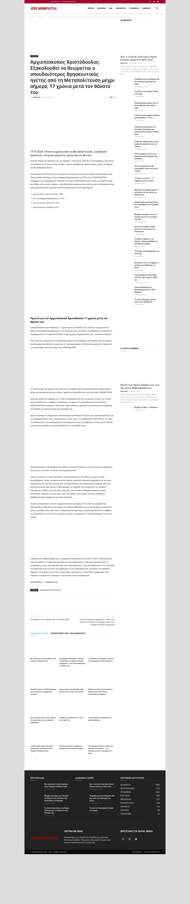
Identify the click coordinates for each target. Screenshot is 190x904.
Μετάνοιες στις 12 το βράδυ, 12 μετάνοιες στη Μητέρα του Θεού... (147, 265)
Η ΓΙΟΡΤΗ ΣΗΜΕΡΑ (129, 348)
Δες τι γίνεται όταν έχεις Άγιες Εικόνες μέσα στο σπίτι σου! (138, 58)
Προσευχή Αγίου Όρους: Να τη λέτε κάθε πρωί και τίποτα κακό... (146, 105)
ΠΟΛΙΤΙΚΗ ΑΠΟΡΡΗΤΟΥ (69, 2)
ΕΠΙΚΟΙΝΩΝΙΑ (55, 2)
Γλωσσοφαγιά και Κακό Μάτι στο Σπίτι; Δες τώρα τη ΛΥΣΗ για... (146, 277)
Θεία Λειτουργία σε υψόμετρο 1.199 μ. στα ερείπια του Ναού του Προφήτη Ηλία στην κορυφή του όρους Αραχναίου (97, 672)
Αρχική (32, 17)
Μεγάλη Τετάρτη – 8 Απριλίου (146, 407)
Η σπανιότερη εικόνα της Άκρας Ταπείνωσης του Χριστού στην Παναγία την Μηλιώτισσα (41, 798)
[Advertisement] (72, 37)
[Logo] (43, 8)
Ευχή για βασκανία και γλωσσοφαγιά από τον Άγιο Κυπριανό (145, 289)
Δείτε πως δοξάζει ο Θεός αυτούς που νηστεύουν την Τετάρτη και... (145, 229)
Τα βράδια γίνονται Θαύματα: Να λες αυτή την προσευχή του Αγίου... (147, 81)
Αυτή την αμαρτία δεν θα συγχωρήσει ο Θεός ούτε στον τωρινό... (146, 168)
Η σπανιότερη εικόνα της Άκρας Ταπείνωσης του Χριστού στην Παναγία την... (56, 860)
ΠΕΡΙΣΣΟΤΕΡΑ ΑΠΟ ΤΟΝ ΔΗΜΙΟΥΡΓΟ (68, 683)
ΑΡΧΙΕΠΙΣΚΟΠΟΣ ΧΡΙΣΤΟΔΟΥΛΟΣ (50, 640)
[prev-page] (31, 807)
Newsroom (37, 97)
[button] (157, 8)
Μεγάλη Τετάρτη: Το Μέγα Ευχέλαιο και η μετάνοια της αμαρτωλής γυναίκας (43, 741)
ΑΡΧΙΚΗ (91, 8)
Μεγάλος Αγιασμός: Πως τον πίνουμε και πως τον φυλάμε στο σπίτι (146, 216)
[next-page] (35, 807)
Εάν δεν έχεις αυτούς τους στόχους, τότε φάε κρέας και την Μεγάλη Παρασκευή (43, 770)
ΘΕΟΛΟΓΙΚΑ (121, 8)
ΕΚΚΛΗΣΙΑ (101, 8)
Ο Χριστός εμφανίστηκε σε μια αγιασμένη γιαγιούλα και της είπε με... (146, 144)
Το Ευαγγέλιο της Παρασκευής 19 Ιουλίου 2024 (49, 669)
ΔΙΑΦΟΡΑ (146, 8)
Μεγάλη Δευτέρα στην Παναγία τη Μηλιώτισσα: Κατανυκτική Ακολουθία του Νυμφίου (100, 741)
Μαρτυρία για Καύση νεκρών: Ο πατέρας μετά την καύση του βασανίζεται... (147, 192)
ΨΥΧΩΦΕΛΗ (134, 8)
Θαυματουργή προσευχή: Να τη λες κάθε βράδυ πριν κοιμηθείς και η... (147, 204)
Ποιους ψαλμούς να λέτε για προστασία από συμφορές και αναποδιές (146, 156)
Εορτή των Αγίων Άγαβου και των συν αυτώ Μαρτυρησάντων (139, 386)
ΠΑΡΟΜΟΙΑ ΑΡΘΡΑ (39, 683)
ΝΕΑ (111, 8)
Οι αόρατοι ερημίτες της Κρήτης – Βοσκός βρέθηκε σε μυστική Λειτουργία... (146, 241)
